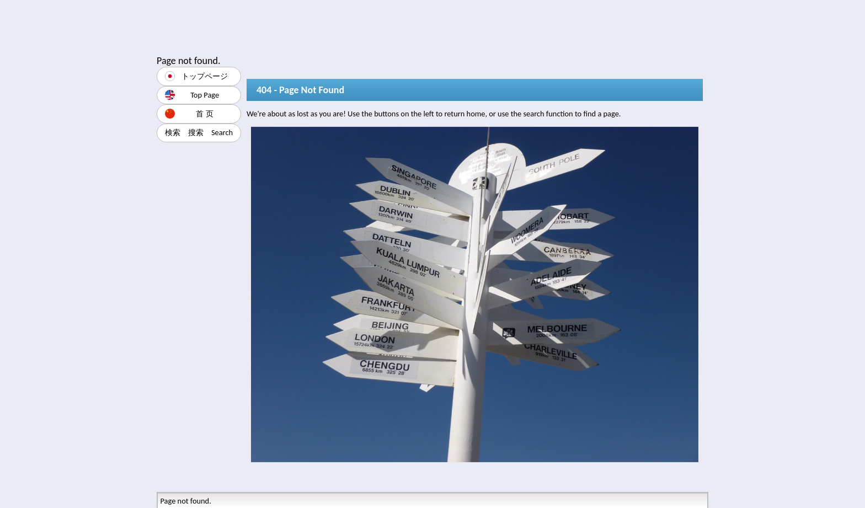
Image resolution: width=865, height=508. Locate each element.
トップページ (196, 76)
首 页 (189, 114)
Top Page (192, 95)
